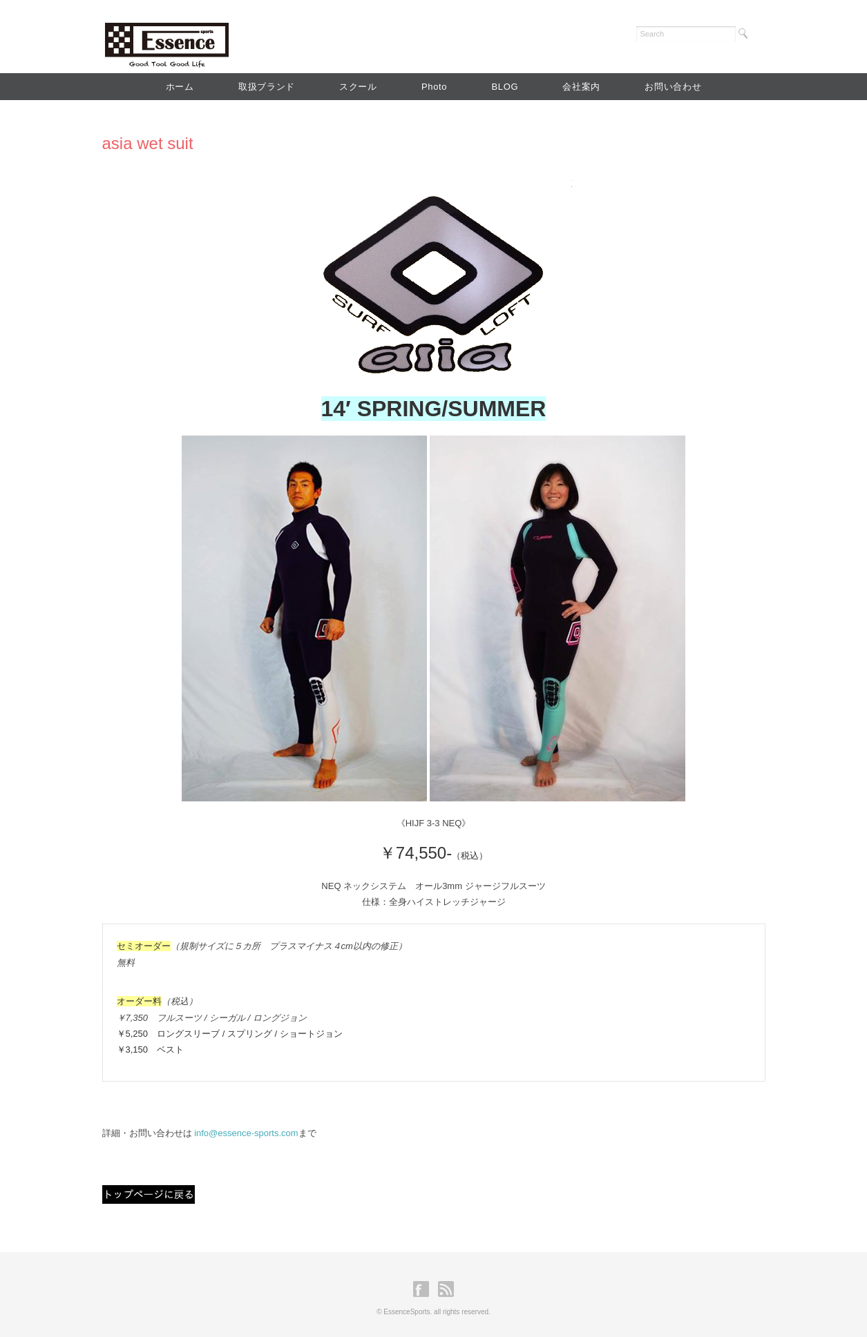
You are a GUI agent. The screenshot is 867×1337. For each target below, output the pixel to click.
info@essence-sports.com (246, 1133)
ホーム (180, 86)
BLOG (504, 86)
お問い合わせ (673, 86)
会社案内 (581, 86)
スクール (358, 86)
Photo (434, 86)
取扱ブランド (266, 86)
